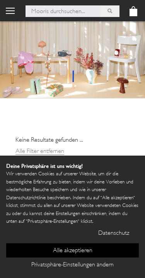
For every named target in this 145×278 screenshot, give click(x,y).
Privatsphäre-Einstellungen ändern (72, 265)
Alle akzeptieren (72, 251)
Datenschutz (113, 233)
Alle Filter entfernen (39, 151)
